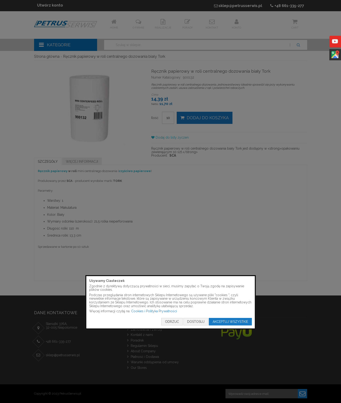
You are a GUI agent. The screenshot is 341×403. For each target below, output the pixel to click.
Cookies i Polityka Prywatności (154, 311)
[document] (170, 302)
